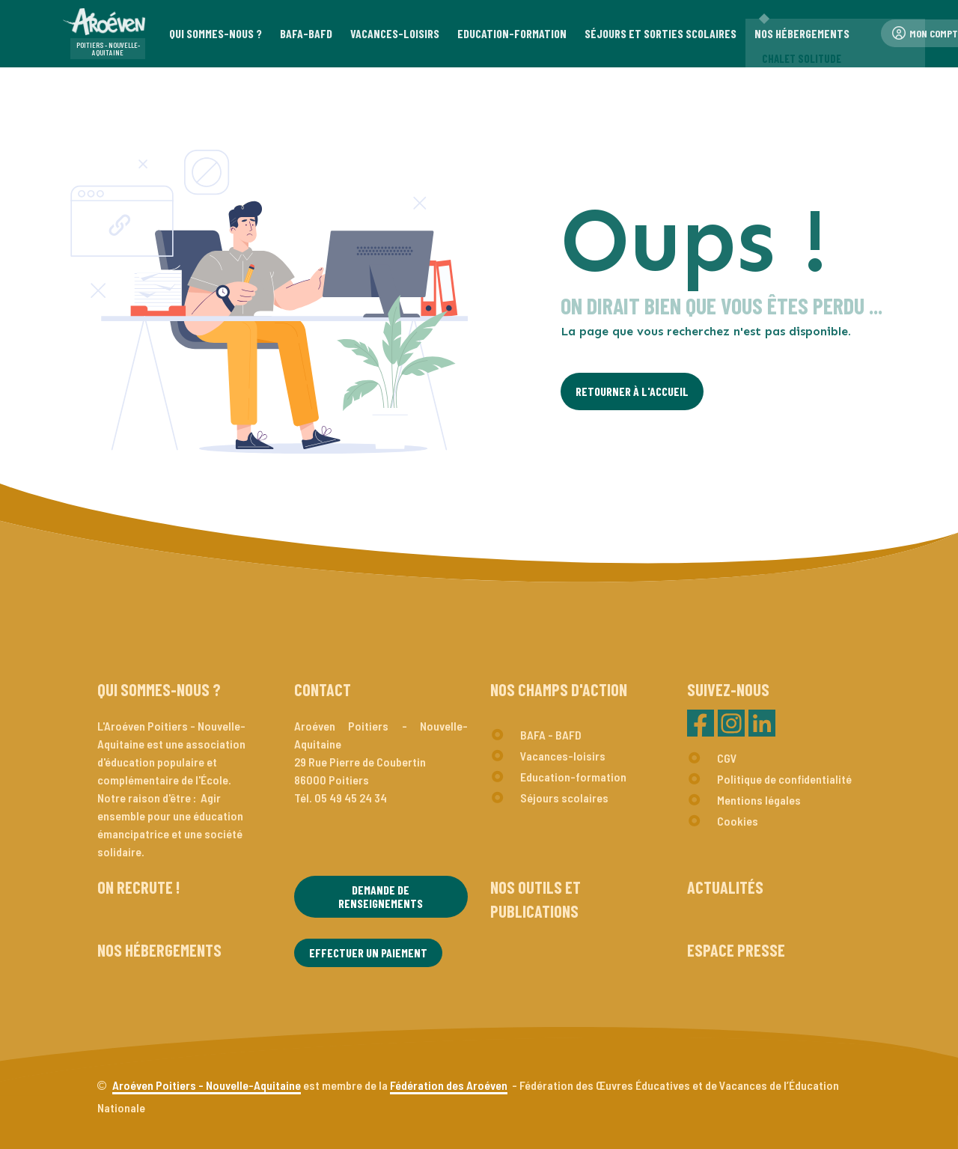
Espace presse (736, 950)
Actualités (725, 887)
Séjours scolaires (564, 797)
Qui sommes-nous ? (159, 689)
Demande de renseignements (380, 896)
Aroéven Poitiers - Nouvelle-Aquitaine (206, 1085)
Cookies (737, 821)
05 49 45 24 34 (350, 797)
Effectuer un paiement (368, 952)
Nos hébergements (159, 950)
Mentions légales (759, 800)
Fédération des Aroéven (448, 1085)
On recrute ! (138, 887)
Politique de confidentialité (784, 779)
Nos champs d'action (558, 689)
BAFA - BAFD (551, 735)
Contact (322, 689)
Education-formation (573, 776)
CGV (727, 758)
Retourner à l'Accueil (632, 391)
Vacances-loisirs (562, 756)
